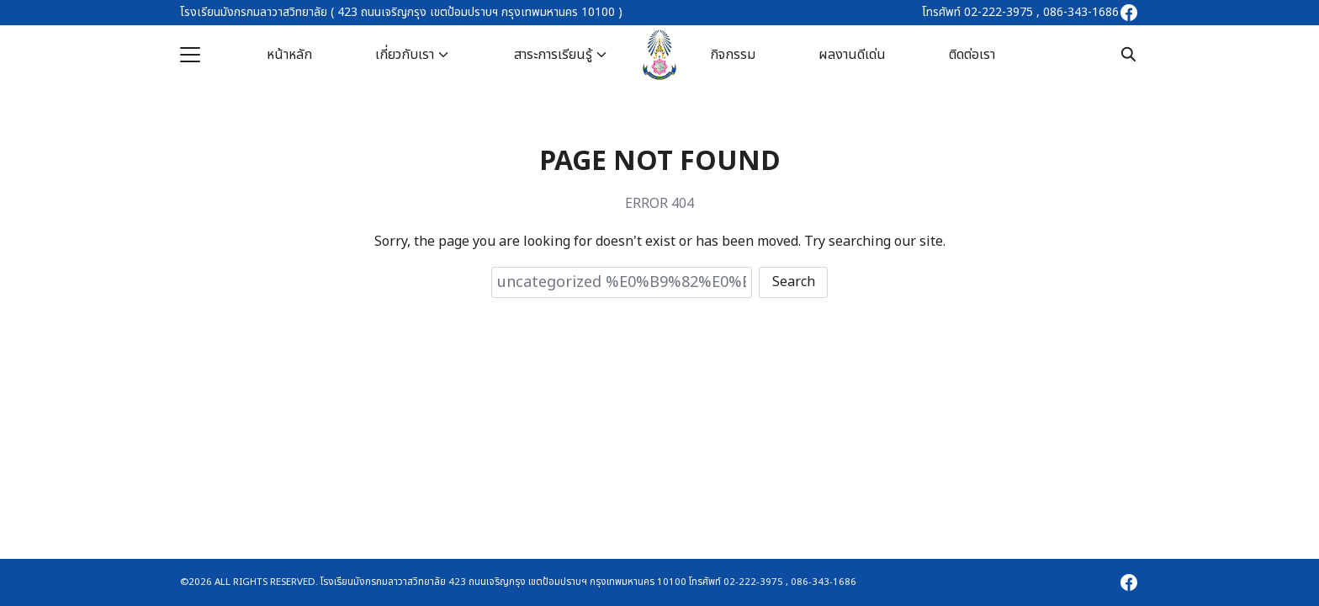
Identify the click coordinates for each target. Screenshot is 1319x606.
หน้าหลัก (289, 55)
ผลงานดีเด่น (852, 55)
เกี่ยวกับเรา (404, 55)
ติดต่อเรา (972, 55)
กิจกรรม (732, 55)
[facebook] (1129, 13)
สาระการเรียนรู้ (553, 55)
